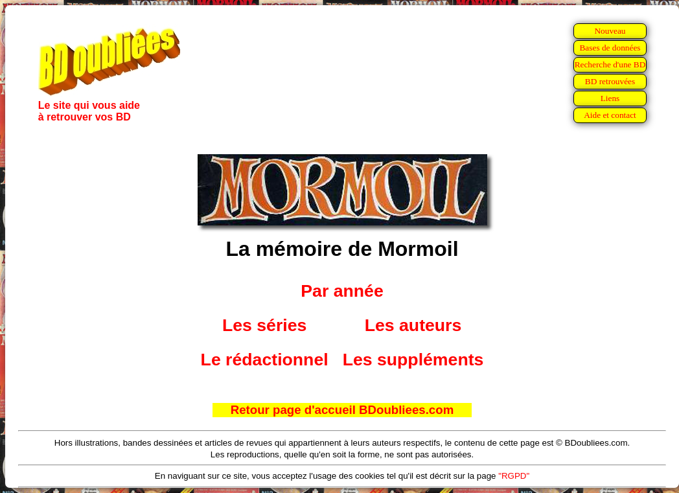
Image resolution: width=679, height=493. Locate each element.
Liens (610, 98)
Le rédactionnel (264, 359)
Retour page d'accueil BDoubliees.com (342, 410)
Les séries (264, 325)
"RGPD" (513, 476)
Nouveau (609, 31)
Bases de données (609, 47)
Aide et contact (610, 115)
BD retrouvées (610, 81)
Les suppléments (413, 359)
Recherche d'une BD (610, 64)
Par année (342, 291)
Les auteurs (413, 325)
